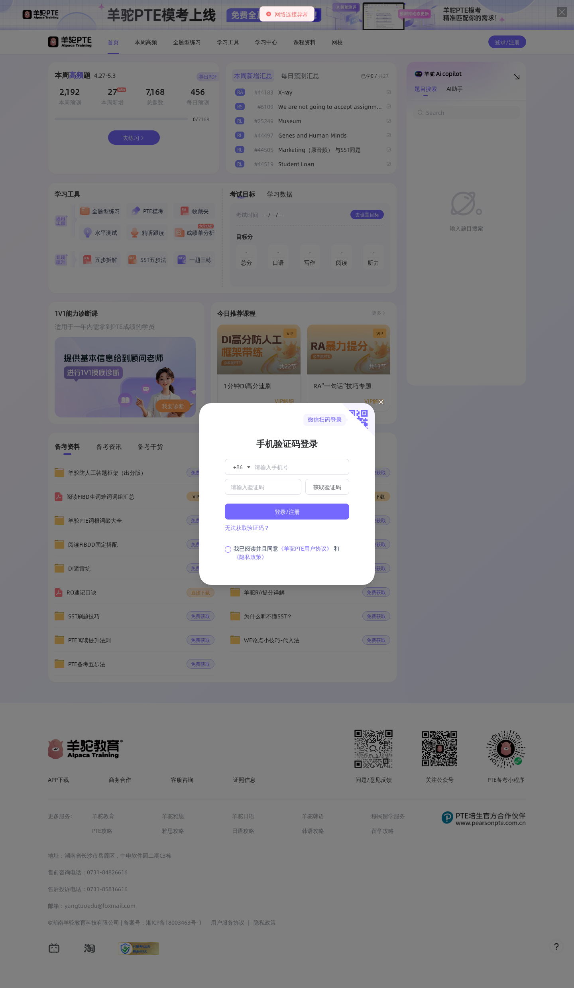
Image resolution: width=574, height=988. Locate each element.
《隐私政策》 (250, 556)
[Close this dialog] (381, 403)
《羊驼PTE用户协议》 (305, 548)
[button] (241, 467)
